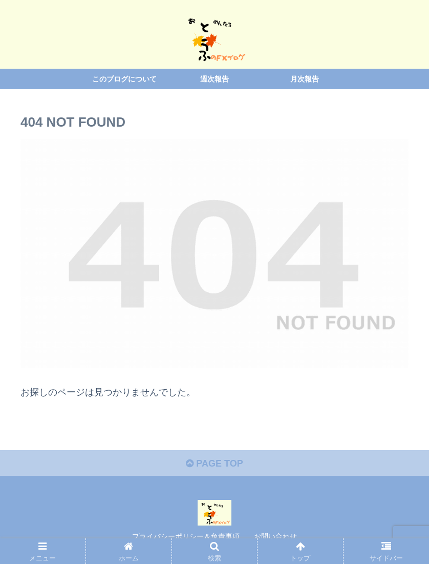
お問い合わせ (275, 536)
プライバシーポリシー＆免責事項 (186, 536)
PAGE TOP (214, 463)
